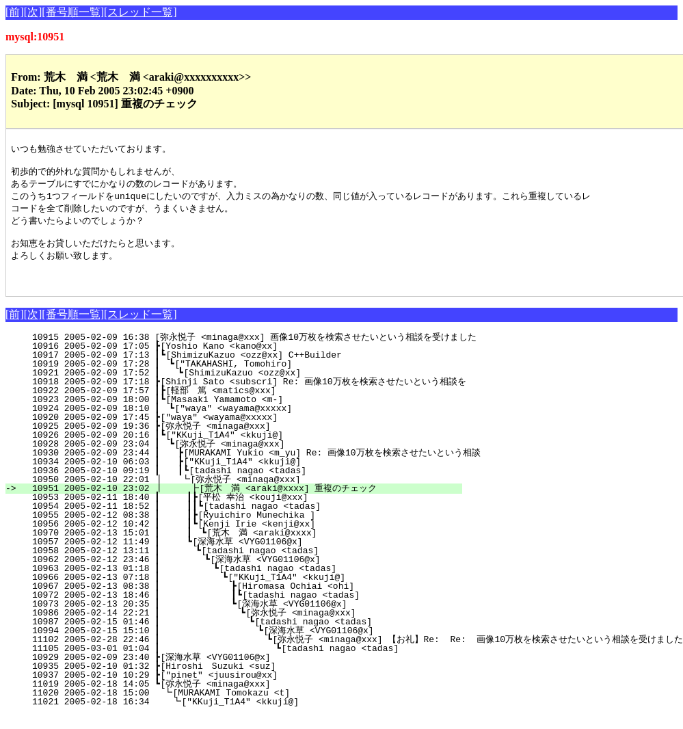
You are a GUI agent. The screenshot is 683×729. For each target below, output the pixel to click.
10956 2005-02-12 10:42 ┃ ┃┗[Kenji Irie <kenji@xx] (245, 537)
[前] (14, 12)
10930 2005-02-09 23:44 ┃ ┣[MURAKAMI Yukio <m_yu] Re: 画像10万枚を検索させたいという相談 (250, 466)
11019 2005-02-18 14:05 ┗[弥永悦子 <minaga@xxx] (249, 697)
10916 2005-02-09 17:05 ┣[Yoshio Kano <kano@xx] (253, 360)
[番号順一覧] (73, 12)
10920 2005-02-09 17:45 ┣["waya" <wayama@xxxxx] (253, 431)
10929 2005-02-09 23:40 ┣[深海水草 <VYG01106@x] (249, 671)
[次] (33, 12)
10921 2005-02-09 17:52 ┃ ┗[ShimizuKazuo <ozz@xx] (249, 386)
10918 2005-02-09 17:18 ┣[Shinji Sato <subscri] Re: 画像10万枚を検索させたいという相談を (243, 395)
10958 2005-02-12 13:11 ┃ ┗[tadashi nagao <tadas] (246, 564)
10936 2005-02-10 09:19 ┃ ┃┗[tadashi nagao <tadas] (246, 484)
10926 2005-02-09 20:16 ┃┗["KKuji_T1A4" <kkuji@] (250, 448)
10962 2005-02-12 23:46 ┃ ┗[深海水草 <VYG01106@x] (242, 573)
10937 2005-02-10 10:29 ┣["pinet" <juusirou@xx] (253, 688)
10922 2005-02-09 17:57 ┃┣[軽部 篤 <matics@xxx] (246, 404)
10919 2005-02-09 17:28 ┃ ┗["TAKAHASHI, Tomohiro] (249, 377)
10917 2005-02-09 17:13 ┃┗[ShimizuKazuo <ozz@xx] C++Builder (250, 368)
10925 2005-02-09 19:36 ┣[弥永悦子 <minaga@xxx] (249, 440)
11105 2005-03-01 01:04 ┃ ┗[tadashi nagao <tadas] (239, 662)
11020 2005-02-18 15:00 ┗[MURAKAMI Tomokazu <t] (252, 706)
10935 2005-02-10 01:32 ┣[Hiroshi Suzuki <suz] (252, 680)
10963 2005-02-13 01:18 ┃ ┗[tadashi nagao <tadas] (245, 582)
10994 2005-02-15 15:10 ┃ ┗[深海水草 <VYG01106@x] (237, 644)
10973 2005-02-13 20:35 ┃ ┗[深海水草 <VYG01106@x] (240, 617)
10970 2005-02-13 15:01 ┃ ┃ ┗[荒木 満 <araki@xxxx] (240, 546)
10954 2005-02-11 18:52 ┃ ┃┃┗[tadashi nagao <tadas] (242, 520)
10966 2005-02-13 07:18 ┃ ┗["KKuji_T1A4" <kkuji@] (244, 591)
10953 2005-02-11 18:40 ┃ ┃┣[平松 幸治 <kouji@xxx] (241, 511)
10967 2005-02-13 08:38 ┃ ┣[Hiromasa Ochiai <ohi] (243, 600)
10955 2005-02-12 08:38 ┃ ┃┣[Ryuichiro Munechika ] (245, 528)
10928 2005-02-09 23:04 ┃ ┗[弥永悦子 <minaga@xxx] (246, 457)
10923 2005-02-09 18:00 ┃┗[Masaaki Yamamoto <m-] (250, 413)
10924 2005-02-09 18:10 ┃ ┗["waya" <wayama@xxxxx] (249, 422)
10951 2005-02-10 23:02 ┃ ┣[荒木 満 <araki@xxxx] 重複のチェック (238, 502)
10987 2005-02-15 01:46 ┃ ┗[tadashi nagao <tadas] (241, 635)
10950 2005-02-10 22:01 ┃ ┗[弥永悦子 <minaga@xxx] (245, 493)
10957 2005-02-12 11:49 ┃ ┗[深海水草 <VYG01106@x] (244, 555)
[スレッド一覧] (140, 12)
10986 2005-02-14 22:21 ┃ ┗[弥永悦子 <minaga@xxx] (239, 626)
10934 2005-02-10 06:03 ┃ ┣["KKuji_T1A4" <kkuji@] (249, 475)
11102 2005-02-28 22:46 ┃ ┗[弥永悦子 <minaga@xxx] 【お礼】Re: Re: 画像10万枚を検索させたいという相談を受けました (351, 653)
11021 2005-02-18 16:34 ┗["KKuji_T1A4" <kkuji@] (251, 715)
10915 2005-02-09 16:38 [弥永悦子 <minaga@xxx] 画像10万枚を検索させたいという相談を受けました (249, 351)
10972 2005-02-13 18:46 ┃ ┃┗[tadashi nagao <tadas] (240, 608)
